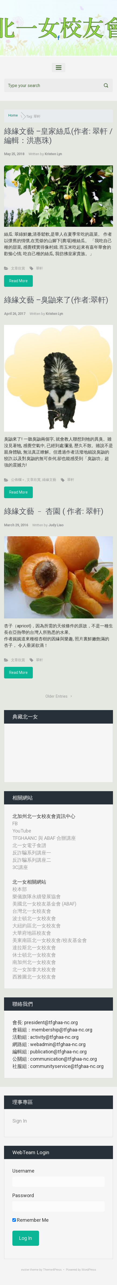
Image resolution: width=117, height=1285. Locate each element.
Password (23, 1195)
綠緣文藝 (49, 480)
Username (23, 1171)
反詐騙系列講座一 (31, 852)
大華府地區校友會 (31, 933)
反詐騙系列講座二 (31, 860)
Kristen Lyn (53, 154)
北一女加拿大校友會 (34, 969)
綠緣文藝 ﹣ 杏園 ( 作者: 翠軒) (54, 511)
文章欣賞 (18, 268)
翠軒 (39, 268)
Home (13, 115)
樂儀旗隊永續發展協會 (36, 896)
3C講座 (20, 867)
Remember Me (30, 1220)
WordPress (88, 1269)
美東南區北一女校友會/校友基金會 (49, 940)
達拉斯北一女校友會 (34, 947)
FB (15, 823)
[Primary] (58, 67)
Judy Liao (55, 525)
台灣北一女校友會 (31, 911)
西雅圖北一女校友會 (34, 977)
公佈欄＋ (18, 480)
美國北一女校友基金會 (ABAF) (44, 904)
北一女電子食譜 (29, 845)
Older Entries (56, 696)
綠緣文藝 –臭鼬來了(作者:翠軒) (56, 299)
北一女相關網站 (29, 882)
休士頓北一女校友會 (34, 955)
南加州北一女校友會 (34, 962)
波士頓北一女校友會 (34, 918)
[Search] (58, 85)
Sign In (19, 1121)
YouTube (21, 831)
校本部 (19, 889)
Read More (18, 281)
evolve (25, 1269)
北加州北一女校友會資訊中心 (43, 816)
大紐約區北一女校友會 (36, 925)
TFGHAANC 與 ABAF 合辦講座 (44, 838)
